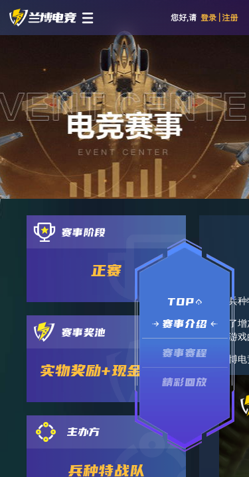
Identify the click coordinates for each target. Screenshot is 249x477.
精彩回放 (185, 382)
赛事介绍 (185, 323)
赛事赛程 (185, 352)
